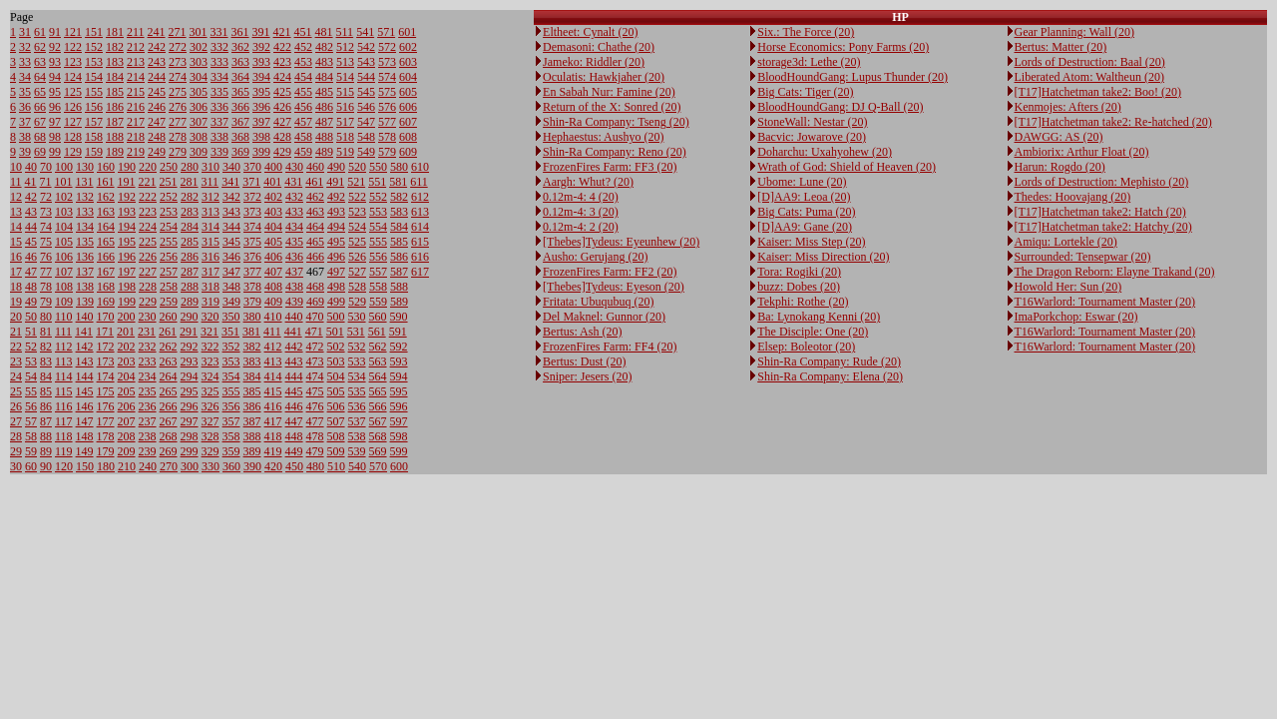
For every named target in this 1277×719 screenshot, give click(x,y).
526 (357, 257)
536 (357, 406)
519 (345, 152)
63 (40, 62)
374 (252, 227)
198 (127, 287)
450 (294, 466)
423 (282, 62)
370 (252, 167)
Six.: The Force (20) (805, 32)
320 (210, 317)
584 (399, 227)
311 (210, 182)
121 (73, 32)
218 (136, 137)
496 (336, 257)
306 (199, 107)
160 (106, 167)
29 (16, 451)
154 (94, 77)
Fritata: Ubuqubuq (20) (598, 302)
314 (210, 227)
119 (64, 451)
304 (199, 77)
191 (127, 182)
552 (378, 197)
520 (357, 167)
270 (169, 466)
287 (190, 272)
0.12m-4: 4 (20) (581, 197)
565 (378, 391)
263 (169, 361)
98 (55, 137)
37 (25, 122)
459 (303, 152)
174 (106, 376)
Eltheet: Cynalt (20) (590, 32)
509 (336, 451)
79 (46, 302)
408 (273, 287)
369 (240, 152)
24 (16, 376)
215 (136, 92)
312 (210, 197)
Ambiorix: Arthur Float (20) (1082, 152)
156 (94, 107)
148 (85, 436)
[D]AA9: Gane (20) (804, 227)
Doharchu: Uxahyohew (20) (824, 152)
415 (273, 391)
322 (210, 347)
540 (357, 466)
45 (31, 242)
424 (282, 77)
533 (357, 361)
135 (85, 242)
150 (85, 466)
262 (169, 347)
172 (106, 347)
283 (190, 212)
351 (230, 332)
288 (190, 287)
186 (115, 107)
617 (420, 272)
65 (40, 92)
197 (127, 272)
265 (169, 391)
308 (199, 137)
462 (315, 197)
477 (315, 421)
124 (73, 77)
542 (366, 47)
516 (345, 107)
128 (73, 137)
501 (335, 332)
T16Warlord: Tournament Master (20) (1105, 302)
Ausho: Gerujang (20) (595, 257)
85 (46, 391)
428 (282, 137)
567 (378, 421)
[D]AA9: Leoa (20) (803, 197)
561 (377, 332)
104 (64, 227)
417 (273, 421)
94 (55, 77)
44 (31, 227)
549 (366, 152)
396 (261, 107)
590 (399, 317)
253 (169, 212)
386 (252, 406)
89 (46, 451)
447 (294, 421)
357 (231, 421)
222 (148, 197)
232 (148, 347)
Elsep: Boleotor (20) (806, 347)
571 (386, 32)
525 (357, 242)
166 (106, 257)
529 (357, 302)
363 (240, 62)
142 (85, 347)
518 (345, 137)
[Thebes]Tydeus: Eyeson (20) (613, 287)
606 (408, 107)
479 (315, 451)
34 (25, 77)
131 (85, 182)
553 (378, 212)
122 (73, 47)
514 (345, 77)
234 (148, 376)
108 (64, 287)
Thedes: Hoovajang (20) (1073, 197)
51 (31, 332)
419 (273, 451)
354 (231, 376)
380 (252, 317)
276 (178, 107)
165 (106, 242)
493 (336, 212)
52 (31, 347)
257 (169, 272)
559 (378, 302)
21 (16, 332)
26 (16, 406)
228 (148, 287)
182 (115, 47)
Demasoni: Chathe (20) (598, 47)
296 (190, 406)
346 (231, 257)
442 (294, 347)
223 (148, 212)
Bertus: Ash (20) (582, 332)
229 (148, 302)
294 (190, 376)
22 (16, 347)
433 (294, 212)
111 (63, 332)
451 (303, 32)
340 (231, 167)
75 (46, 242)
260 (169, 317)
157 (94, 122)
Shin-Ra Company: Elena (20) (830, 376)
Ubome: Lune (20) (801, 182)
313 (210, 212)
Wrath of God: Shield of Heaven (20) (846, 167)
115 (64, 391)
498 (336, 287)
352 (231, 347)
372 (252, 197)
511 (345, 32)
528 (357, 287)
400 (273, 167)
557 (378, 272)
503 (336, 361)
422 (282, 47)
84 (46, 376)
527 (357, 272)
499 (336, 302)
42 (31, 197)
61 (40, 32)
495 (336, 242)
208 (127, 436)
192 (127, 197)
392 (261, 47)
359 (231, 451)
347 (231, 272)
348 (231, 287)
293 (190, 361)
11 (16, 182)
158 (94, 137)
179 (106, 451)
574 (387, 77)
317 (210, 272)
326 (210, 406)
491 (335, 182)
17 (16, 272)
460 (315, 167)
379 (252, 302)
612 (420, 197)
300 (190, 466)
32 (25, 47)
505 (336, 391)
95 (55, 92)
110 (64, 317)
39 (25, 152)
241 (157, 32)
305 (199, 92)
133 (85, 212)
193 (127, 212)
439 (294, 302)
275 (178, 92)
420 (273, 466)
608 (408, 137)
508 (336, 436)
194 (127, 227)
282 (190, 197)
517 (345, 122)
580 (399, 167)
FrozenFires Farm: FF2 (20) (609, 272)
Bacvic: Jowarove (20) (811, 137)
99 (55, 152)
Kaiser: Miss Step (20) (811, 242)
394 (261, 77)
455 (303, 92)
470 (315, 317)
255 (169, 242)
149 (85, 451)
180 (106, 466)
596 (399, 406)
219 (136, 152)
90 (46, 466)
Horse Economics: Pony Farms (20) (843, 47)
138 (85, 287)
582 (399, 197)
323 (210, 361)
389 (252, 451)
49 (31, 302)
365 (240, 92)
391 (261, 32)
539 (357, 451)
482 (324, 47)
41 (31, 182)
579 (387, 152)
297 (190, 421)
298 (190, 436)
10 (16, 167)
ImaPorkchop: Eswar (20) (1076, 317)
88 (46, 436)
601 (407, 32)
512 (345, 47)
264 (169, 376)
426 (282, 107)
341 (230, 182)
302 (199, 47)
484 (324, 77)
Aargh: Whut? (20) (588, 182)
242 (157, 47)
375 (252, 242)
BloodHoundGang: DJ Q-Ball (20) (840, 107)
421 (282, 32)
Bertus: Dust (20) (584, 361)
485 (324, 92)
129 (73, 152)
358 (231, 436)
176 (106, 406)
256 (169, 257)
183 (115, 62)
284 (190, 227)
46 (31, 257)
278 (178, 137)
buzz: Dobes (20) (798, 287)
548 (366, 137)
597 (399, 421)
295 (190, 391)
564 (378, 376)
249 (157, 152)
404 (273, 227)
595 (399, 391)
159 (94, 152)
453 (303, 62)
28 (16, 436)
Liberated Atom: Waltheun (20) (1089, 77)
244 (157, 77)
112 (64, 347)
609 (408, 152)
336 (219, 107)
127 (73, 122)
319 (210, 302)
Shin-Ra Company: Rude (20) (829, 361)
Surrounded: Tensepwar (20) (1083, 257)
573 (387, 62)
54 (31, 376)
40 (31, 167)
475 (315, 391)
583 (399, 212)
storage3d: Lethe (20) (808, 62)
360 (231, 466)
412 (273, 347)
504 (336, 376)
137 (85, 272)
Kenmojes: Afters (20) (1068, 107)
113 (64, 361)
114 (64, 376)
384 (252, 376)
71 (46, 182)
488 (324, 137)
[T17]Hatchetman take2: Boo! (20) (1098, 92)
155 (94, 92)
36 (25, 107)
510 (336, 466)
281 (190, 182)
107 (64, 272)
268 (169, 436)
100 (64, 167)
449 (294, 451)
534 (357, 376)
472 (315, 347)
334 (219, 77)
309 (199, 152)
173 (106, 361)
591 (398, 332)
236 (148, 406)
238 (148, 436)
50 (31, 317)
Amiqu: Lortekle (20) (1066, 242)
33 (25, 62)
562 (378, 347)
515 (345, 92)
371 (251, 182)
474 (315, 376)
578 (387, 137)
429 (282, 152)
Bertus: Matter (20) (1061, 47)
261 (168, 332)
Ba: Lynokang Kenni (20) (818, 317)
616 (420, 257)
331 (219, 32)
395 (261, 92)
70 (46, 167)
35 (25, 92)
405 (273, 242)
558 (378, 287)
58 (31, 436)
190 (127, 167)
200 (127, 317)
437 (294, 272)
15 (16, 242)
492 (336, 197)
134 (85, 227)
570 (378, 466)
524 (357, 227)
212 (136, 47)
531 (356, 332)
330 (210, 466)
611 (419, 182)
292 (190, 347)
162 (106, 197)
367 (240, 122)
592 (399, 347)
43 (31, 212)
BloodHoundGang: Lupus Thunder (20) (852, 77)
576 (387, 107)
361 (240, 32)
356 (231, 406)
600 (399, 466)
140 (85, 317)
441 (293, 332)
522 (357, 197)
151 (94, 32)
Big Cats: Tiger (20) (805, 92)
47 (31, 272)
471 (314, 332)
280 (190, 167)
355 (231, 391)
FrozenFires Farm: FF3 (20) (609, 167)
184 (115, 77)
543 (366, 62)
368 (240, 137)
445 (294, 391)
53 (31, 361)
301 (199, 32)
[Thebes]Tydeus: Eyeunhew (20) (621, 242)
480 (315, 466)
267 (169, 421)
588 (399, 287)
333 (219, 62)
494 (336, 227)
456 (303, 107)
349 (231, 302)
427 (282, 122)
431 (293, 182)
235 (148, 391)
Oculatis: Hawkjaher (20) (603, 77)
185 (115, 92)
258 (169, 287)
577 (387, 122)
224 (148, 227)
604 (408, 77)
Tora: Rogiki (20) (799, 272)
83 (46, 361)
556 (378, 257)
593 (399, 361)
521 (356, 182)
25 (16, 391)
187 (115, 122)
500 (336, 317)
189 (115, 152)
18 (16, 287)
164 (106, 227)
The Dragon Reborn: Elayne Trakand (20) (1115, 272)
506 (336, 406)
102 (64, 197)
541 (365, 32)
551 (377, 182)
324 (210, 376)
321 (209, 332)
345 (231, 242)
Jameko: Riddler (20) (593, 62)
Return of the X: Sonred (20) (611, 107)
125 (73, 92)
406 (273, 257)
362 (240, 47)
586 (399, 257)
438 (294, 287)
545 (366, 92)
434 (294, 227)
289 (190, 302)
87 (46, 421)
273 (178, 62)
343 (231, 212)
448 (294, 436)
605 (408, 92)
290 (190, 317)
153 (94, 62)
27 (16, 421)
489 (324, 152)
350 (231, 317)
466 (315, 257)
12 (16, 197)
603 (408, 62)
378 (252, 287)
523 (357, 212)
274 (178, 77)
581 (398, 182)
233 (148, 361)
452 (303, 47)
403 (273, 212)
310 (210, 167)
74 (46, 227)
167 (106, 272)
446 (294, 406)
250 (169, 167)
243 (157, 62)
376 (252, 257)
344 (231, 227)
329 (210, 451)
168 (106, 287)
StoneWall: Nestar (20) (812, 122)
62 (40, 47)
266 (169, 406)
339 (219, 152)
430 (294, 167)
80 (46, 317)
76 (46, 257)
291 (189, 332)
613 (420, 212)
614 (420, 227)
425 (282, 92)
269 (169, 451)
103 (64, 212)
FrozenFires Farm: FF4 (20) (609, 347)
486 (324, 107)
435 (294, 242)
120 (64, 466)
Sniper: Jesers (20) (587, 376)
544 (366, 77)
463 (315, 212)
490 (336, 167)
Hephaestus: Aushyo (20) (603, 137)
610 (420, 167)
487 (324, 122)
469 (315, 302)
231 (147, 332)
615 (420, 242)
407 (273, 272)
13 (16, 212)
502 (336, 347)
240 (148, 466)
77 (46, 272)
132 (85, 197)
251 (169, 182)
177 (106, 421)
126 (73, 107)
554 (378, 227)
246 (157, 107)
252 (169, 197)
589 (399, 302)
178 (106, 436)
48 (31, 287)
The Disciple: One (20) (812, 332)
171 (105, 332)
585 (399, 242)
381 (251, 332)
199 (127, 302)
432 (294, 197)
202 (127, 347)
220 (148, 167)
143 (85, 361)
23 (16, 361)
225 (148, 242)
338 (219, 137)
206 (127, 406)
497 (336, 272)
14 (16, 227)
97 (55, 122)
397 (261, 122)
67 (40, 122)
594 (399, 376)
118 (64, 436)
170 (106, 317)
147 (85, 421)
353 (231, 361)
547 (366, 122)
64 (40, 77)
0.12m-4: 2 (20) (581, 227)
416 (273, 406)
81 (46, 332)
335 (219, 92)
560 (378, 317)
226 (148, 257)
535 (357, 391)
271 (178, 32)
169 (106, 302)
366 (240, 107)
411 (272, 332)
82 (46, 347)
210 (127, 466)
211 (136, 32)
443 (294, 361)
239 (148, 451)
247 (157, 122)
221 (148, 182)
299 (190, 451)
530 (357, 317)
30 (16, 466)
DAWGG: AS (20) (1059, 137)
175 (106, 391)
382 (252, 347)
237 (148, 421)
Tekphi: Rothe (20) (802, 302)
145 (85, 391)
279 (178, 152)
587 (399, 272)
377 (252, 272)
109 (64, 302)
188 (115, 137)
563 (378, 361)
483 (324, 62)
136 (85, 257)
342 (231, 197)
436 (294, 257)
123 (73, 62)
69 (40, 152)
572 (387, 47)
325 (210, 391)
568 (378, 436)
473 (315, 361)
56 (31, 406)
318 (210, 287)
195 (127, 242)
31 (25, 32)
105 (64, 242)
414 (273, 376)
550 (378, 167)
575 (387, 92)
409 (273, 302)
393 (261, 62)
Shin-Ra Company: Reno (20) (614, 152)
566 (378, 406)
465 (315, 242)
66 (40, 107)
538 (357, 436)
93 (55, 62)
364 (240, 77)
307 (199, 122)
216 (136, 107)
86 (46, 406)
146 (85, 406)
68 (40, 137)
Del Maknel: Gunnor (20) (604, 317)
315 (210, 242)
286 (190, 257)
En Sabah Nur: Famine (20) (609, 92)
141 (84, 332)
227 (148, 272)
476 (315, 406)
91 (55, 32)
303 (199, 62)
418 (273, 436)
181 (115, 32)
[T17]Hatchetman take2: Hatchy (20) (1103, 227)
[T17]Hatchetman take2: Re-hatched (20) (1113, 122)
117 (64, 421)
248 (157, 137)
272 (178, 47)
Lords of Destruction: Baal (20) (1090, 62)
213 (136, 62)
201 (126, 332)
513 (345, 62)
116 (64, 406)
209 (127, 451)
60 (31, 466)
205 (127, 391)
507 (336, 421)
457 (303, 122)
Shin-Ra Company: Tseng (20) (616, 122)
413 (273, 361)
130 (85, 167)
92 (55, 47)
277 (178, 122)
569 (378, 451)
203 (127, 361)
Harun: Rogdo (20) (1060, 167)
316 (210, 257)
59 (31, 451)
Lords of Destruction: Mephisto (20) (1102, 182)
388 (252, 436)
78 (46, 287)
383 (252, 361)
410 (273, 317)
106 (64, 257)
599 (399, 451)
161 (106, 182)
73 (46, 212)
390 (252, 466)
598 (399, 436)
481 (324, 32)
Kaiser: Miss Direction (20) (823, 257)
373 (252, 212)
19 (16, 302)
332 (219, 47)
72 (46, 197)
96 (55, 107)
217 (136, 122)
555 (378, 242)
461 (314, 182)
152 (94, 47)
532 (357, 347)
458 (303, 137)
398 (261, 137)
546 (366, 107)
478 (315, 436)
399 (261, 152)
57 (31, 421)
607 (408, 122)
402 (273, 197)
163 (106, 212)
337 (219, 122)
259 (169, 302)
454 (303, 77)
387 (252, 421)
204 (127, 376)
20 (16, 317)
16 (16, 257)
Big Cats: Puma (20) (806, 212)
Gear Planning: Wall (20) (1074, 32)
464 (315, 227)
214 (136, 77)
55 (31, 391)
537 (357, 421)
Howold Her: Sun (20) (1068, 287)
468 (315, 287)
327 (210, 421)
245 (157, 92)
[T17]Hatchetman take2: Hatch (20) (1100, 212)
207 (127, 421)
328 (210, 436)
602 (408, 47)
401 (272, 182)
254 (169, 227)
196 (127, 257)
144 (85, 376)
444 (294, 376)
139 (85, 302)
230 (148, 317)
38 (25, 137)
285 (190, 242)
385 (252, 391)
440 (294, 317)
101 (64, 182)
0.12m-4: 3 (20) (581, 212)
